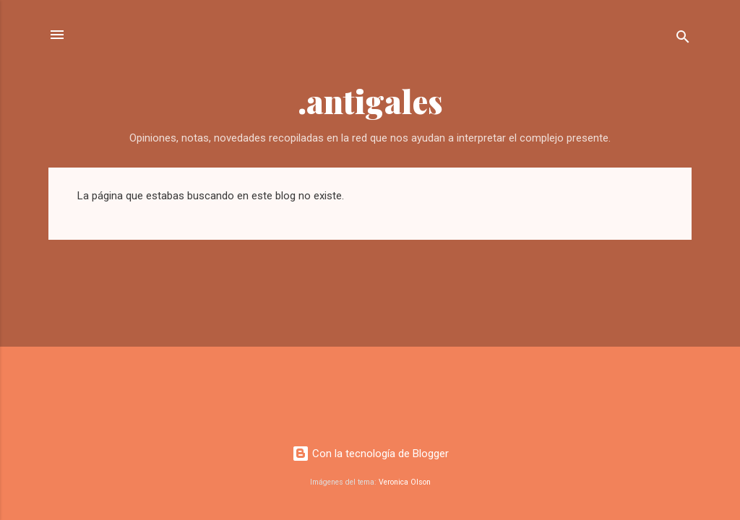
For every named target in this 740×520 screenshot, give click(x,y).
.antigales (370, 100)
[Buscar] (683, 39)
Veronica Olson (405, 482)
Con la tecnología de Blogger (370, 453)
